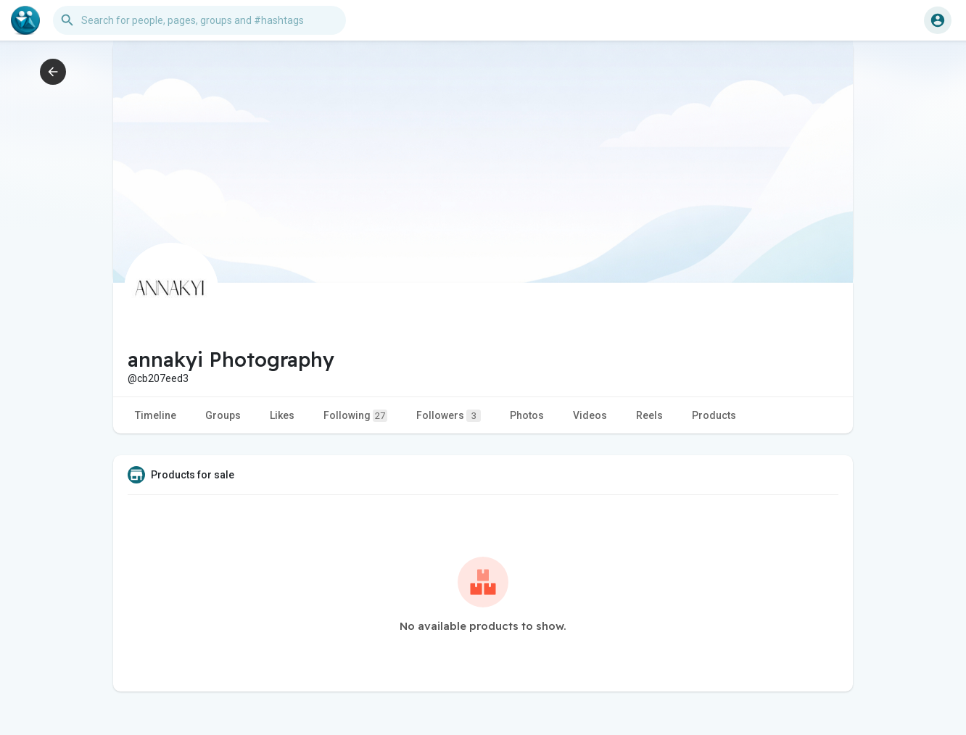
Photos (527, 415)
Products (714, 415)
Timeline (155, 415)
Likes (282, 415)
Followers (448, 416)
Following (355, 416)
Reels (649, 415)
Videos (590, 415)
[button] (199, 20)
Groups (223, 415)
